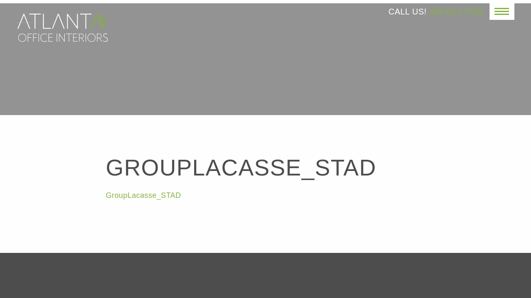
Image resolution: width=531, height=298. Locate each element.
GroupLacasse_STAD (143, 195)
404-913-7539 (456, 11)
